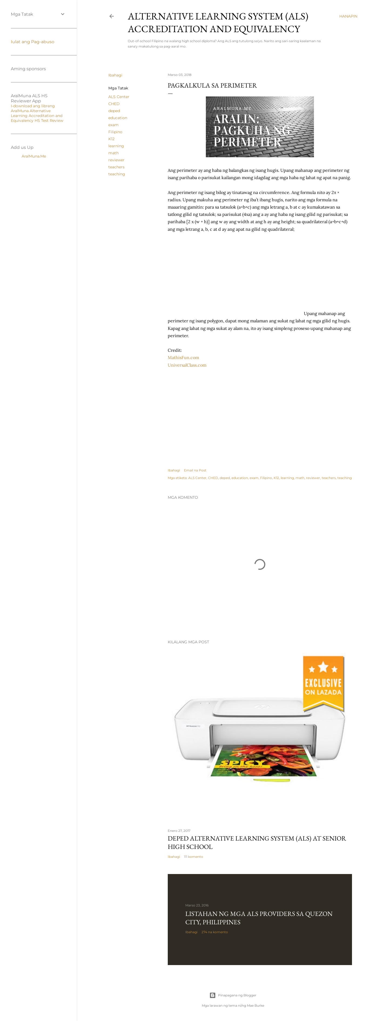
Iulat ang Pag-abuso (32, 41)
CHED (114, 103)
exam (113, 124)
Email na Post (195, 470)
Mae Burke (255, 1005)
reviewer (116, 160)
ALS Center (118, 96)
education (117, 117)
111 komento (193, 857)
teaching (116, 174)
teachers (116, 167)
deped (114, 110)
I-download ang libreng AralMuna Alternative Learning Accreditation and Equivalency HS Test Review (37, 113)
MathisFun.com (183, 357)
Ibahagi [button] (115, 75)
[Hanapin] (348, 16)
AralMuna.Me (34, 156)
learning (116, 145)
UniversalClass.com (187, 365)
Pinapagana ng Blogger (232, 995)
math (113, 152)
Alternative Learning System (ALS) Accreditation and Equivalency (218, 22)
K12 (111, 138)
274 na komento (215, 932)
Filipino (115, 131)
